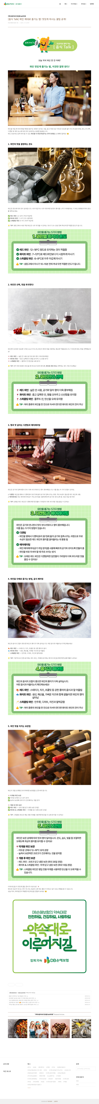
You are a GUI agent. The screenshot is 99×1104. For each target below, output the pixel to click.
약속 (53, 1067)
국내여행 (36, 1082)
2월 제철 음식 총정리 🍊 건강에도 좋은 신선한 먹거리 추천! (23, 1002)
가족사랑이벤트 (51, 1082)
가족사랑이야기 (13, 992)
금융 (35, 1067)
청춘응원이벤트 (32, 1073)
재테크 (42, 1073)
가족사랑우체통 (51, 1073)
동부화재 (58, 1079)
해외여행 (42, 1076)
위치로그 (83, 4)
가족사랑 (66, 1079)
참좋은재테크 (61, 1067)
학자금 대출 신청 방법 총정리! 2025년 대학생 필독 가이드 (23, 1004)
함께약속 (41, 1067)
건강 (45, 1070)
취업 (29, 1082)
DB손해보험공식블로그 (35, 1084)
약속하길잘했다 (32, 1076)
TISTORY (50, 1101)
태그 (66, 4)
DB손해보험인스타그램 (35, 1070)
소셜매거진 (51, 1076)
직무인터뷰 (43, 1079)
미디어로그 (74, 4)
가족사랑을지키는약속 (56, 1070)
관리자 (56, 1101)
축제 (60, 1082)
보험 (43, 1082)
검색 (94, 1068)
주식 (29, 1067)
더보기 (29, 1087)
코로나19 (68, 1070)
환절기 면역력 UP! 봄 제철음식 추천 (17, 996)
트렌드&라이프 (21, 992)
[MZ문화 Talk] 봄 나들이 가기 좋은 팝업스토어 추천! (21, 998)
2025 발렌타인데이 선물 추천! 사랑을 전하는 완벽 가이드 (22, 1000)
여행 (48, 1067)
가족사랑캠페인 (32, 1079)
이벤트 (59, 1076)
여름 (65, 1082)
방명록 (92, 4)
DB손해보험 (61, 1073)
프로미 (51, 1079)
